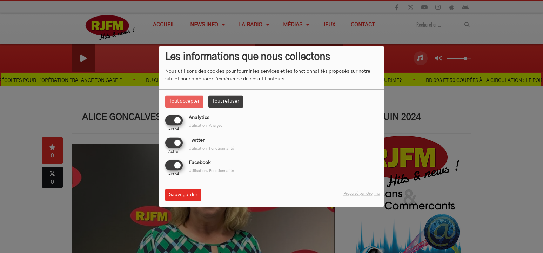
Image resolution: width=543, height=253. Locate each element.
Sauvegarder (183, 195)
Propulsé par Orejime (361, 194)
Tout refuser (225, 101)
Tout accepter (184, 101)
